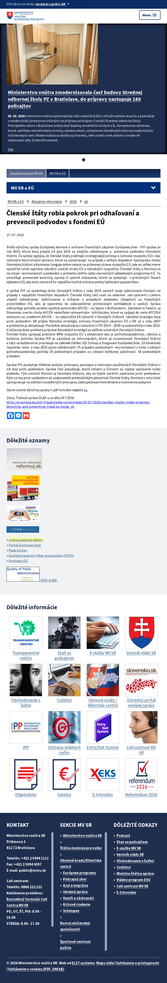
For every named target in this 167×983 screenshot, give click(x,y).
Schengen (71, 910)
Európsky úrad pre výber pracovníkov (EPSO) (41, 555)
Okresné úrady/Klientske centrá (81, 863)
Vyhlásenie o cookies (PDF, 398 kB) (36, 969)
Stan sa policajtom (132, 841)
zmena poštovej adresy (26, 540)
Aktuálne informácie (47, 201)
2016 (73, 201)
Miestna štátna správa (135, 873)
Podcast (123, 835)
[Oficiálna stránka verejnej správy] (53, 4)
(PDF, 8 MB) (32, 574)
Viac (11, 149)
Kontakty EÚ (18, 560)
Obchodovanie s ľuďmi (135, 860)
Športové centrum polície (75, 944)
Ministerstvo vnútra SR (82, 835)
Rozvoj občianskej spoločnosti (75, 926)
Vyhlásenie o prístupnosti (137, 963)
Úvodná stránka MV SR (26, 173)
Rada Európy (18, 550)
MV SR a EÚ (58, 173)
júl (86, 201)
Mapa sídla (105, 963)
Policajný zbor (75, 879)
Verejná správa (75, 891)
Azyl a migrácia (75, 885)
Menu (149, 15)
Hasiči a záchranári (78, 898)
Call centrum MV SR (132, 886)
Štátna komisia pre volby (81, 848)
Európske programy (79, 872)
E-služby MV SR (129, 848)
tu (85, 390)
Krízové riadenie (76, 904)
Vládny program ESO (133, 879)
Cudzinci (124, 867)
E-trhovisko (126, 892)
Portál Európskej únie (25, 545)
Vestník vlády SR (130, 854)
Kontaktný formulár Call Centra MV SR (27, 902)
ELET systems (83, 963)
